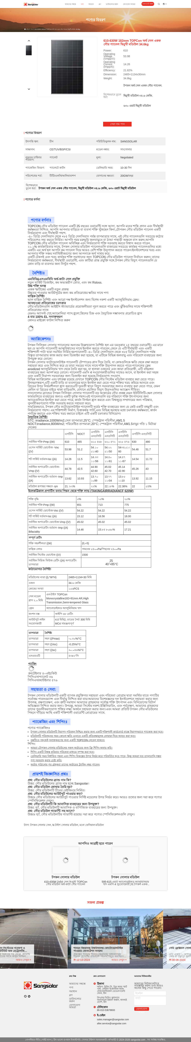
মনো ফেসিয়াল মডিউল (92, 824)
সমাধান (91, 4)
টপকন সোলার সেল (40, 824)
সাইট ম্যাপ (46, 1039)
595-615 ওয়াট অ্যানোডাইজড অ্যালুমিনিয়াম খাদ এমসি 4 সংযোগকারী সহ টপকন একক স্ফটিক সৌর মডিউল (125, 883)
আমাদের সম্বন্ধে (70, 4)
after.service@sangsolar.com (111, 1023)
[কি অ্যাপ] (25, 996)
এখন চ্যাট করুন (147, 4)
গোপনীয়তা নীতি (32, 1039)
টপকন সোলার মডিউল (66, 877)
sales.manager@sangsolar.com (113, 1019)
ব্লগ (100, 4)
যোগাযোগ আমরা (129, 4)
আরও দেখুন (35, 960)
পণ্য (82, 4)
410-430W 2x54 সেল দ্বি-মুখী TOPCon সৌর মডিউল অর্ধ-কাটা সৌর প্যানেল (65, 883)
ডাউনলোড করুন (112, 4)
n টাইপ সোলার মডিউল (65, 824)
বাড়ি (27, 29)
